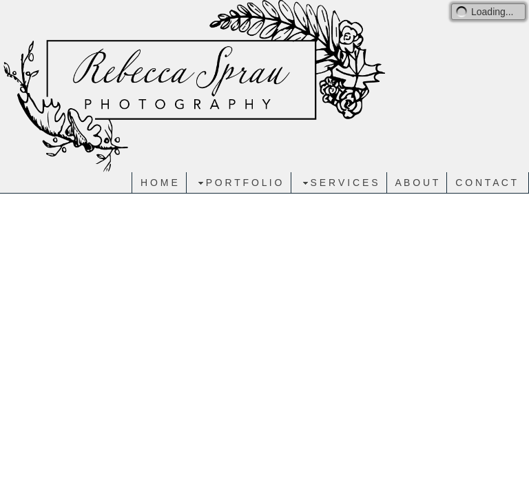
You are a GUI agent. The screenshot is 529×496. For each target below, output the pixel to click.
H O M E (159, 182)
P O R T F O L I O (238, 183)
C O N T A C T (486, 182)
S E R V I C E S (339, 183)
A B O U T (417, 182)
